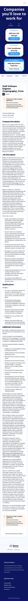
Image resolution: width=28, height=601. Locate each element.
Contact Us (14, 39)
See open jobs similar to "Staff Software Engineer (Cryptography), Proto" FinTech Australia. (14, 106)
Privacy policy (10, 549)
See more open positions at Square (14, 533)
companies (9, 76)
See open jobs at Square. (12, 102)
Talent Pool (14, 54)
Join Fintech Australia (9, 587)
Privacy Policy (7, 583)
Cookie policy (17, 549)
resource (15, 338)
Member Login (7, 585)
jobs (2, 76)
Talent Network (14, 69)
